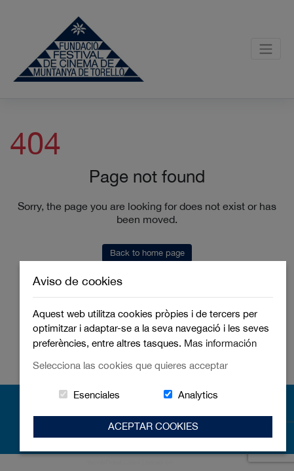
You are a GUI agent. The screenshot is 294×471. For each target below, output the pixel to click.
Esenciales (96, 394)
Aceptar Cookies (153, 426)
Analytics (198, 394)
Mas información (220, 343)
